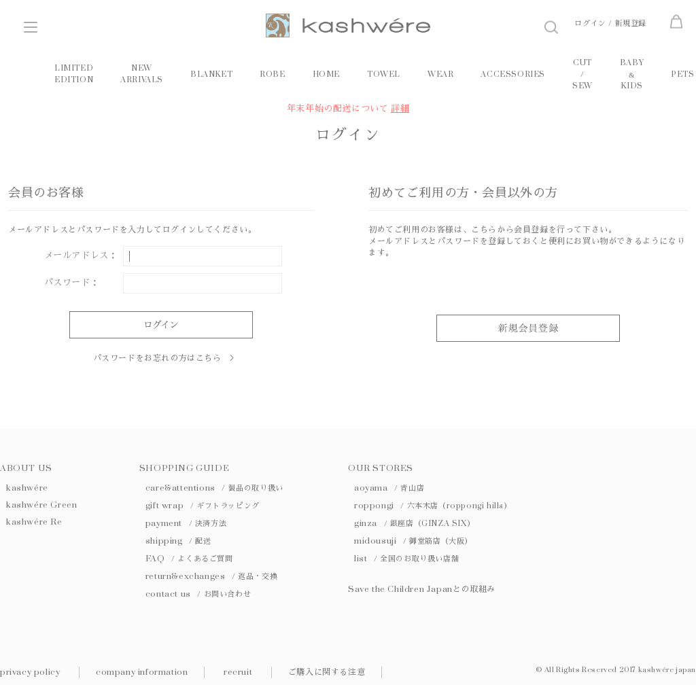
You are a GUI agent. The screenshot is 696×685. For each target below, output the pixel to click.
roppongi (433, 505)
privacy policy (30, 672)
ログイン (590, 23)
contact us (198, 594)
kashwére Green (41, 504)
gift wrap (202, 505)
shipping (178, 540)
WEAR (440, 74)
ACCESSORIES (513, 74)
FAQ (189, 558)
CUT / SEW (582, 74)
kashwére (27, 487)
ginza (414, 523)
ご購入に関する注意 (326, 672)
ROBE (272, 74)
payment (185, 523)
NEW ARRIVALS (141, 74)
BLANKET (211, 74)
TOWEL (383, 74)
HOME (326, 74)
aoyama (389, 487)
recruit (238, 672)
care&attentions (214, 487)
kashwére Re (34, 521)
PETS (682, 74)
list (406, 558)
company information (142, 672)
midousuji (413, 540)
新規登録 (630, 23)
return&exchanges (211, 576)
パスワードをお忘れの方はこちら (157, 358)
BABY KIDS (632, 74)
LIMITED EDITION (73, 74)
